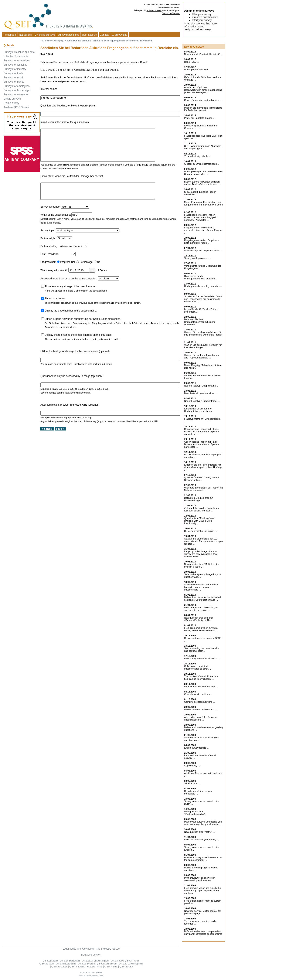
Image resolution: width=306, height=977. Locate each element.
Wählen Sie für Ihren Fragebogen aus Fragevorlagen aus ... (201, 356)
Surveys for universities (17, 60)
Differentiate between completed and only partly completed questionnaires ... (203, 934)
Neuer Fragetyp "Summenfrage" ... (202, 401)
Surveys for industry (15, 69)
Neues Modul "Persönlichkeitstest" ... (203, 54)
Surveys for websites (15, 64)
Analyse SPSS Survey (16, 107)
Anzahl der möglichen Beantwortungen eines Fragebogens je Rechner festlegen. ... (203, 90)
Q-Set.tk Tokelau (77, 967)
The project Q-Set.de (108, 948)
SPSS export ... (192, 783)
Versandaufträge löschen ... (198, 156)
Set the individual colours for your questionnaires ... (201, 738)
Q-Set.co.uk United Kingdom (95, 961)
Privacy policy (86, 948)
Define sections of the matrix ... (200, 709)
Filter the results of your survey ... (201, 839)
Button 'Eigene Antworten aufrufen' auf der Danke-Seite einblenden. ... (202, 182)
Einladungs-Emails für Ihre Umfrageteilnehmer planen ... (199, 409)
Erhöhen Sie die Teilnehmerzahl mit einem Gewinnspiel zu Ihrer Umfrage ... (203, 467)
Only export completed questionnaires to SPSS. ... (198, 667)
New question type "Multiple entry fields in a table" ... (201, 565)
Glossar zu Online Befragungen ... (202, 164)
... (92, 280)
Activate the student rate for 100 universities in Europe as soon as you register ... (203, 541)
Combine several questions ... (199, 702)
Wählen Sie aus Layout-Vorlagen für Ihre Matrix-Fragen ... (203, 346)
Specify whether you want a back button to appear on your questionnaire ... (201, 587)
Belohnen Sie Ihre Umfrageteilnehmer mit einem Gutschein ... (199, 322)
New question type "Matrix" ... (199, 832)
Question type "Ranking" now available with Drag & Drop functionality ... (199, 521)
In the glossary (192, 23)
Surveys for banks (14, 81)
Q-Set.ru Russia (94, 967)
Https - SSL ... (191, 62)
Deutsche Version (171, 13)
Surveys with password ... (197, 258)
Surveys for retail (13, 77)
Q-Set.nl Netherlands (66, 964)
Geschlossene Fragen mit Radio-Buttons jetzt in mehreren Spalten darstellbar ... (201, 444)
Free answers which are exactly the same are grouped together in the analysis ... (202, 890)
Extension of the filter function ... (201, 686)
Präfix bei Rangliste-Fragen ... (199, 118)
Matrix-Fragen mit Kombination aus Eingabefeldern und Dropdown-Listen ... (203, 204)
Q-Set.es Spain (47, 964)
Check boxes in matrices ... (198, 694)
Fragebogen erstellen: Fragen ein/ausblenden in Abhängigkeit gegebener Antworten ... (200, 217)
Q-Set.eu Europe (59, 967)
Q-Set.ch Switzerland (70, 961)
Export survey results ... (196, 747)
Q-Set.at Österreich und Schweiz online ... (201, 478)
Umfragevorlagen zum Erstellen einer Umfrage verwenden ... (203, 172)
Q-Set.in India (110, 967)
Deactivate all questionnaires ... (200, 393)
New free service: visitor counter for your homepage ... (202, 912)
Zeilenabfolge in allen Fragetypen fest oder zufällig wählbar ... (201, 509)
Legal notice (69, 948)
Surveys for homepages (17, 90)
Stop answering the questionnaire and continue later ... (201, 649)
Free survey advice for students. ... (202, 658)
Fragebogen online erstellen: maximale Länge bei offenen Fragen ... (203, 230)
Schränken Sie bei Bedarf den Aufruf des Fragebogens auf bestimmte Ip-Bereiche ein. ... (203, 299)
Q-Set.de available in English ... (200, 531)
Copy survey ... (192, 765)
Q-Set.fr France (132, 961)
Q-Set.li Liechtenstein (107, 964)
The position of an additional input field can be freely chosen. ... (201, 677)
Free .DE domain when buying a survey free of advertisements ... (201, 629)
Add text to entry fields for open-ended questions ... (200, 718)
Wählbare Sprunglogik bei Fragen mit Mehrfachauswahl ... (203, 488)
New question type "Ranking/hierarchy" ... (195, 812)
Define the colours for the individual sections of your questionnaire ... (202, 598)
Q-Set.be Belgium (86, 964)
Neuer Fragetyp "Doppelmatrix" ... (201, 385)
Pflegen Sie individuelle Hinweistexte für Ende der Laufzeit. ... (203, 109)
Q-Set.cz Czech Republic (131, 964)
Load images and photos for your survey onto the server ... (201, 608)
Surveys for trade (13, 73)
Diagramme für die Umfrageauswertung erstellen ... (200, 277)
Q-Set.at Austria (50, 961)
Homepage (9, 34)
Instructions (25, 34)
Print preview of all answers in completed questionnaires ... (199, 879)
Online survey (11, 103)
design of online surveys (197, 29)
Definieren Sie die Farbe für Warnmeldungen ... (198, 499)
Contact (104, 34)
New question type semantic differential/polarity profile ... (199, 619)
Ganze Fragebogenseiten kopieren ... (203, 100)
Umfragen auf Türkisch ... (197, 69)
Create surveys (12, 98)
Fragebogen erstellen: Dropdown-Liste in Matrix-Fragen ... (201, 241)
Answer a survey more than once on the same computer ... (203, 858)
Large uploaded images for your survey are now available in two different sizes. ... (200, 554)
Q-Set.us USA (126, 967)
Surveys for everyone (16, 94)
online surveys (154, 10)
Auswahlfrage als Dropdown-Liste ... (203, 250)
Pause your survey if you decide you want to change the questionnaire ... (203, 822)
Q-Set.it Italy (117, 961)
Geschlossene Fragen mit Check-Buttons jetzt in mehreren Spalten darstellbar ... (201, 431)
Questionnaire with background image (92, 373)
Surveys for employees (17, 86)
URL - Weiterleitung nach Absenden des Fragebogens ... (202, 147)
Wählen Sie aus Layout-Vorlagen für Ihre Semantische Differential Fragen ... (203, 334)
